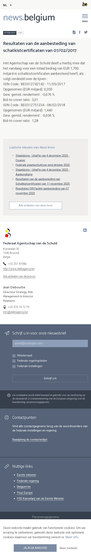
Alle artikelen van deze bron (36, 205)
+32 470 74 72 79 (18, 307)
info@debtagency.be (15, 312)
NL (5, 5)
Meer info (71, 537)
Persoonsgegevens (45, 517)
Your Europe (25, 492)
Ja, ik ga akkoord (35, 547)
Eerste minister (26, 475)
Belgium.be (24, 486)
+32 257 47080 (17, 263)
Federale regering (28, 481)
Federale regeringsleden (32, 361)
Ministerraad (24, 356)
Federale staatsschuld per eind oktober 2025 (43, 164)
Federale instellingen (29, 366)
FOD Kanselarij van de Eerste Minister (40, 498)
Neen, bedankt (68, 548)
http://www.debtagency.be (18, 268)
